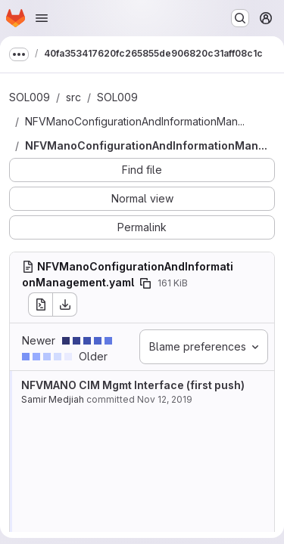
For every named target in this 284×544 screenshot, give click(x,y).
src (73, 97)
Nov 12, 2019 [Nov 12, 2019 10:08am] (164, 399)
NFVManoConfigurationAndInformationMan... (135, 121)
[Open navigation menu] (42, 18)
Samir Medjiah (52, 399)
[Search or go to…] (240, 18)
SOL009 (29, 97)
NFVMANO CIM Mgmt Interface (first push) (133, 385)
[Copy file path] (145, 283)
